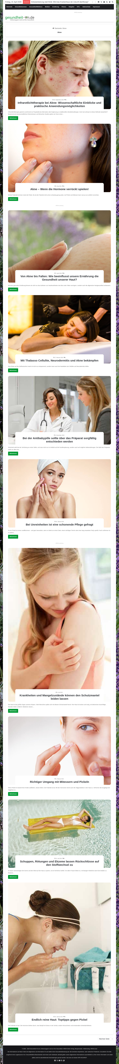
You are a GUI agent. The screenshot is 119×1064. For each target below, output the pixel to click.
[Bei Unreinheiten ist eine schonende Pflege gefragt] (59, 493)
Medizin (47, 7)
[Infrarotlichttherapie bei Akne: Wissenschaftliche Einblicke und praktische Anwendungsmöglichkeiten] (59, 75)
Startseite (9, 7)
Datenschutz (86, 7)
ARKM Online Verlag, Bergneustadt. (72, 1048)
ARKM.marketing (78, 12)
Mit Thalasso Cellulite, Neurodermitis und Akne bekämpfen (59, 360)
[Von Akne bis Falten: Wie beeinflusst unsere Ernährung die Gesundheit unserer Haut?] (59, 246)
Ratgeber (71, 7)
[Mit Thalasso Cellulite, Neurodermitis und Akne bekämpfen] (59, 329)
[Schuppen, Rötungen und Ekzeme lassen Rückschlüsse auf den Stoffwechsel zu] (59, 834)
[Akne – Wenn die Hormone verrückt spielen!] (59, 158)
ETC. (78, 7)
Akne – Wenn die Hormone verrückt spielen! (59, 189)
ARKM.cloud (93, 1048)
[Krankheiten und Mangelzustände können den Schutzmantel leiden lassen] (59, 625)
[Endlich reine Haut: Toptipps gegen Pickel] (59, 953)
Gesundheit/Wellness (35, 7)
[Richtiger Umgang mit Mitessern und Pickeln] (59, 750)
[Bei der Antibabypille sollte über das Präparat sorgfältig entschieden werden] (59, 410)
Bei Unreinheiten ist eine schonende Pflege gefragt (59, 524)
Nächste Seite (105, 1039)
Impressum (96, 7)
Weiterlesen (13, 118)
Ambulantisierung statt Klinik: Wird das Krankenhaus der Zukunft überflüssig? (59, 2)
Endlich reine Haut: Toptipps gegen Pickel (59, 1019)
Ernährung (55, 7)
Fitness (64, 7)
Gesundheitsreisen (21, 7)
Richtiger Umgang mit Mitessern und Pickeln (59, 781)
